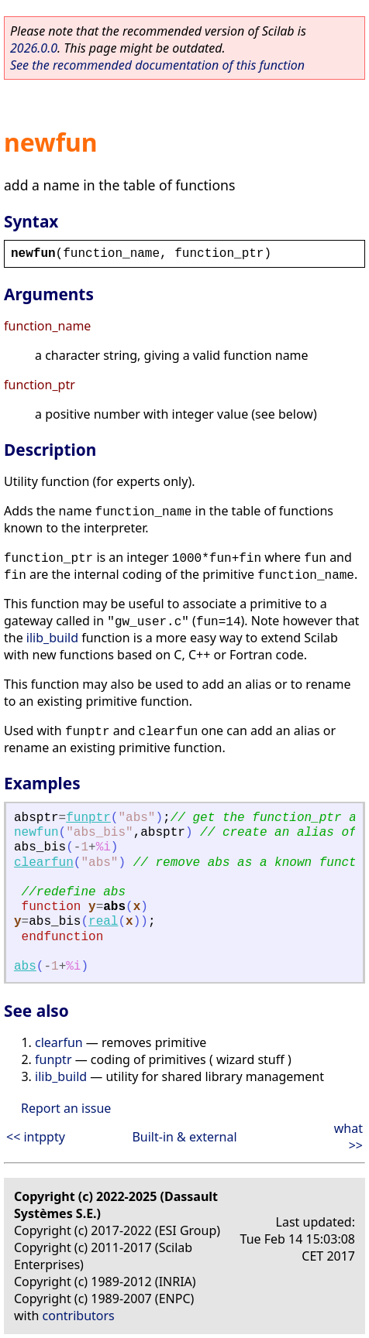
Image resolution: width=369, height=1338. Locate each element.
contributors (79, 1315)
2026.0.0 (33, 47)
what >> (348, 1137)
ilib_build (52, 637)
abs (25, 967)
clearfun (44, 863)
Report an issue (66, 1108)
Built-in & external (184, 1136)
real (103, 922)
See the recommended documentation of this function (157, 65)
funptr (88, 818)
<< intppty (35, 1136)
